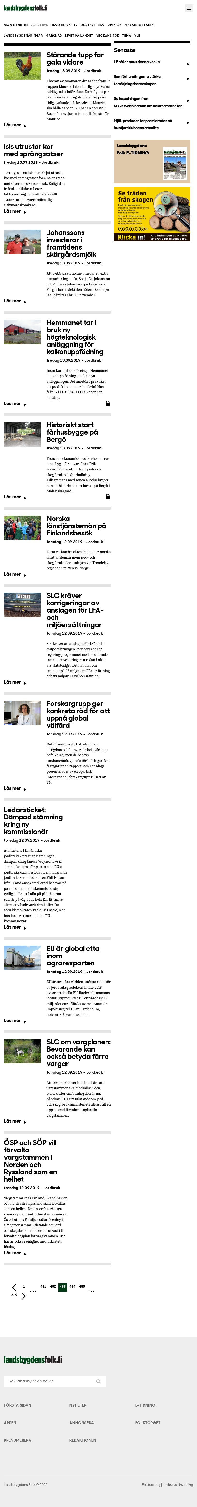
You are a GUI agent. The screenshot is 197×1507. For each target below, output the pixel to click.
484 (72, 1286)
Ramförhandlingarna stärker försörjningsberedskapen (152, 80)
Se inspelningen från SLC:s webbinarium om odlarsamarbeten (152, 102)
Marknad (54, 35)
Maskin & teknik (139, 25)
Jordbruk (39, 25)
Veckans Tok (107, 35)
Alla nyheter (16, 25)
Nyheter (78, 1406)
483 (63, 1286)
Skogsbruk (61, 25)
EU (76, 25)
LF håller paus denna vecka (152, 63)
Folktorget (148, 1423)
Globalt (88, 25)
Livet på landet (79, 35)
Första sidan (17, 1406)
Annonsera (81, 1423)
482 (53, 1286)
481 (43, 1286)
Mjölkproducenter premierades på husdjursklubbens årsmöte (152, 124)
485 (82, 1286)
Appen (10, 1423)
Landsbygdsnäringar (23, 35)
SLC (101, 25)
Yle (137, 35)
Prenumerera (17, 1440)
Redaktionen (82, 1440)
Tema (126, 35)
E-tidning (145, 1406)
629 (14, 1295)
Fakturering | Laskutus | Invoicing (167, 1485)
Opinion (115, 25)
